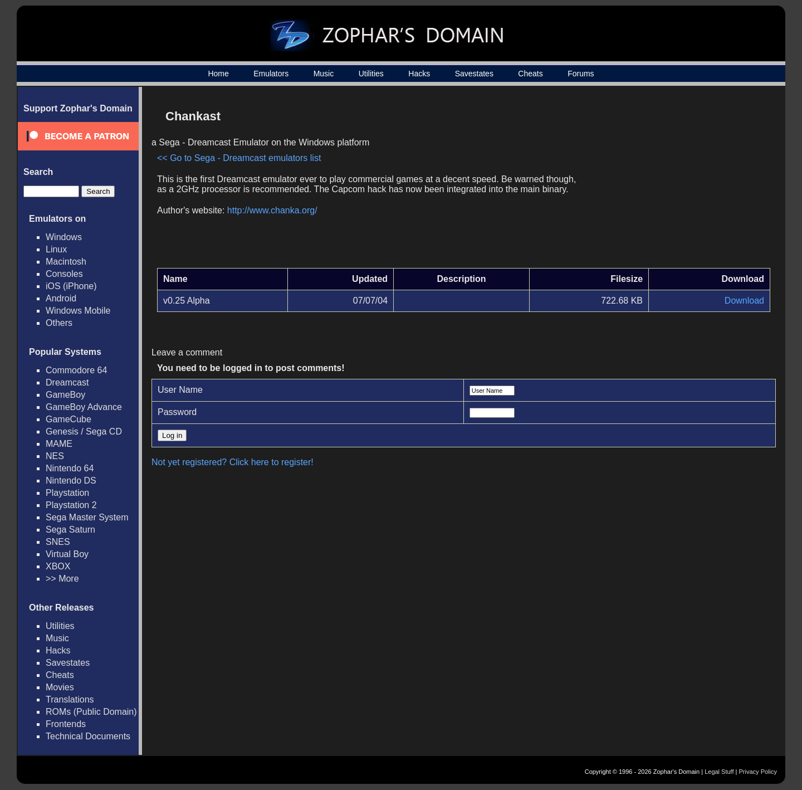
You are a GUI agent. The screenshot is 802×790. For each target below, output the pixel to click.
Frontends (66, 724)
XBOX (58, 566)
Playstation (67, 493)
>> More (62, 578)
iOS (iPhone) (71, 286)
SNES (58, 542)
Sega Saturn (70, 529)
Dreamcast (67, 382)
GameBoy (65, 394)
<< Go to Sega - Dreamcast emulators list (239, 158)
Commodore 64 (76, 370)
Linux (56, 249)
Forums (581, 73)
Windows (64, 237)
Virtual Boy (67, 554)
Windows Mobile (78, 310)
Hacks (419, 73)
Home (218, 73)
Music (324, 73)
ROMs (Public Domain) (91, 711)
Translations (70, 699)
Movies (60, 687)
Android (61, 298)
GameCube (68, 419)
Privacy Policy (758, 771)
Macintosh (66, 261)
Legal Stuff (719, 771)
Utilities (371, 73)
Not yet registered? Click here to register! (232, 462)
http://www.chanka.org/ (272, 210)
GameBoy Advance (84, 407)
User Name (180, 389)
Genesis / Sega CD (84, 431)
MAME (59, 443)
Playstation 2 (71, 505)
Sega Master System (87, 517)
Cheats (530, 73)
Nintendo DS (71, 480)
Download (744, 300)
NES (55, 456)
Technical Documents (88, 736)
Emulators (270, 73)
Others (59, 323)
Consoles (64, 274)
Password (177, 412)
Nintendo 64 (70, 468)
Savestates (474, 73)
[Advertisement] (675, 181)
